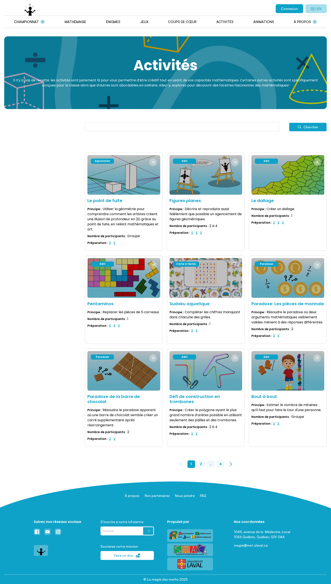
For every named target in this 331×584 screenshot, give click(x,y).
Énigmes (113, 22)
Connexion (289, 9)
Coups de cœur (182, 22)
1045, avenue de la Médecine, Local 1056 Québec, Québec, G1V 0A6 (262, 534)
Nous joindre (185, 496)
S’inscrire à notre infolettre (121, 522)
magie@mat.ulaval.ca (251, 545)
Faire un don (127, 555)
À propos (302, 22)
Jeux (144, 22)
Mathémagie (75, 22)
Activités (224, 22)
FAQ (203, 496)
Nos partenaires (157, 496)
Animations (263, 22)
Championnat (26, 22)
